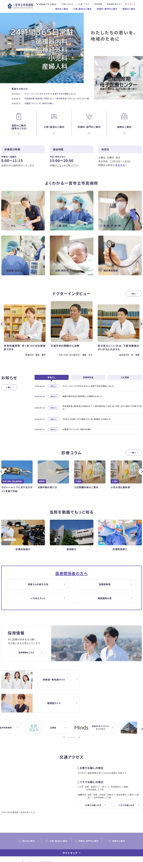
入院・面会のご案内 (82, 8)
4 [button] (74, 716)
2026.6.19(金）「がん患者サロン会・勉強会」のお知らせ (86, 421)
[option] (72, 331)
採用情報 (98, 4)
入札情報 (125, 379)
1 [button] (69, 716)
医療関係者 (88, 379)
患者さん (51, 379)
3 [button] (72, 716)
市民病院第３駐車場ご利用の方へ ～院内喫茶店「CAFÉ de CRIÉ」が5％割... (57, 98)
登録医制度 (105, 586)
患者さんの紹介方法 (38, 586)
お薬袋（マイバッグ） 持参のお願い (39, 103)
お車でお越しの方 (93, 784)
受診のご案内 (61, 8)
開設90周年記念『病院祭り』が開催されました (82, 398)
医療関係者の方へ (115, 4)
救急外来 (131, 4)
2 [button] (71, 716)
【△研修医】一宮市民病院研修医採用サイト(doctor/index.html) (35, 682)
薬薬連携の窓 (105, 600)
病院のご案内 (128, 8)
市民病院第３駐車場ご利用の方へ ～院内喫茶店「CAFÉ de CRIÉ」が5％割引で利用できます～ (102, 410)
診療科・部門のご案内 (107, 8)
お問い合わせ (67, 4)
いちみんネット (38, 600)
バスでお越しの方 (126, 784)
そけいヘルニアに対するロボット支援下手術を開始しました (50, 93)
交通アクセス (83, 4)
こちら (60, 165)
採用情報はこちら (26, 655)
